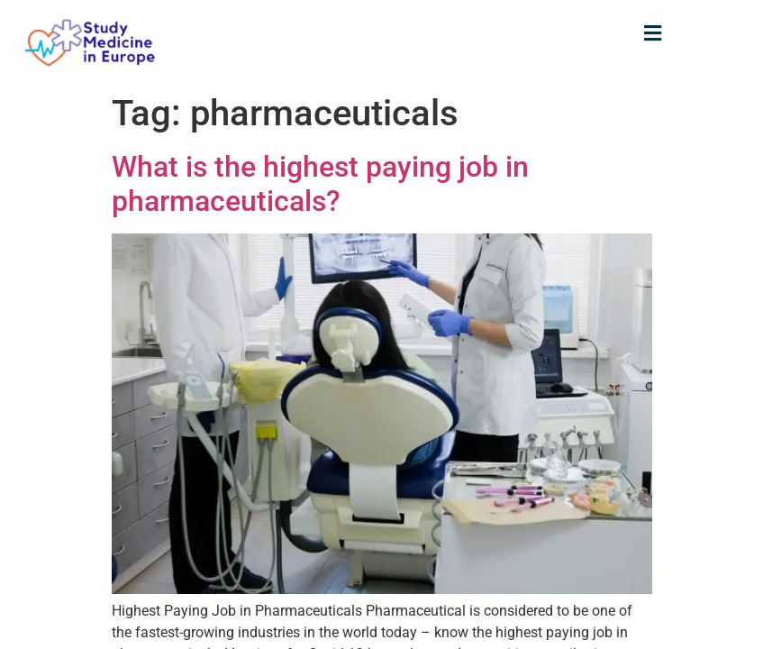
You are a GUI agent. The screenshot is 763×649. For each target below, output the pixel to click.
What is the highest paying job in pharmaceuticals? (320, 184)
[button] (653, 33)
